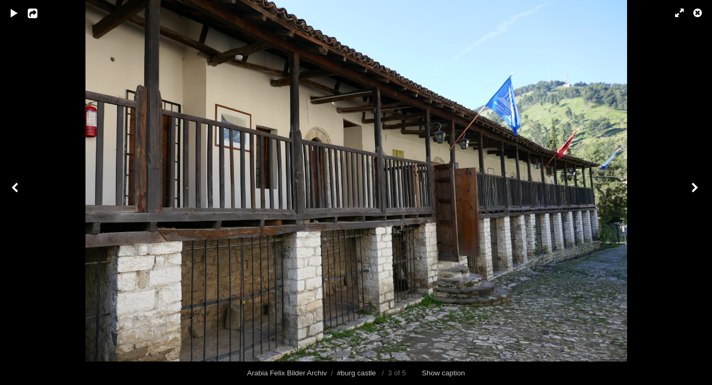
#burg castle (356, 373)
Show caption (443, 373)
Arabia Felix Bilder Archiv (287, 373)
